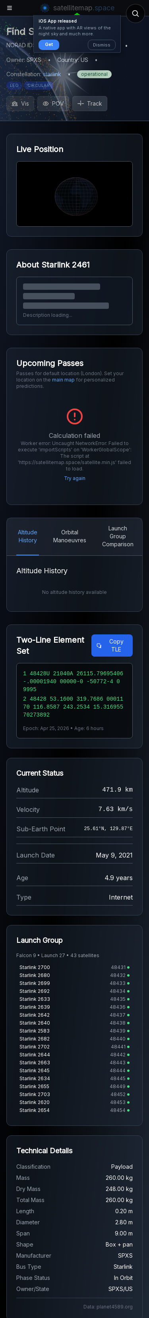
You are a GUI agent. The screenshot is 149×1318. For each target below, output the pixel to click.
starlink (52, 74)
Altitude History (27, 536)
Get (49, 44)
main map (63, 380)
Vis (20, 103)
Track (89, 103)
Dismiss (101, 45)
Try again (74, 478)
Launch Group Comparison (118, 536)
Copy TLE (110, 645)
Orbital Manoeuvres (69, 536)
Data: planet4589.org (108, 1307)
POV (53, 103)
